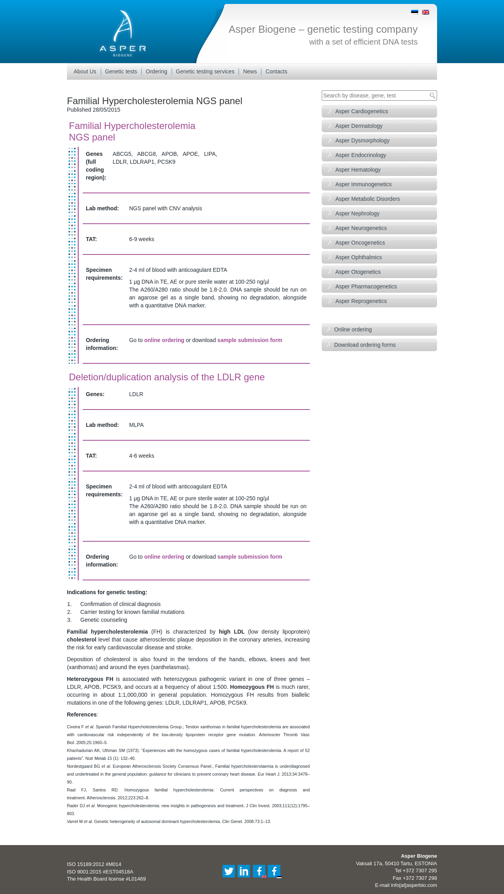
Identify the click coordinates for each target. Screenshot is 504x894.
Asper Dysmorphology (362, 140)
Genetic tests (121, 71)
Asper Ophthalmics (358, 257)
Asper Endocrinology (360, 155)
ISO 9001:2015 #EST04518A (100, 872)
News (250, 71)
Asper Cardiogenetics (361, 111)
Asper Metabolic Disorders (367, 199)
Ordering (156, 71)
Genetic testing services (205, 71)
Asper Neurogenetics (361, 228)
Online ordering (353, 329)
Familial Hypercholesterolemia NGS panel (155, 100)
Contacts (276, 71)
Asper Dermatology (359, 126)
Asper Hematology (358, 169)
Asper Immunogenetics (363, 184)
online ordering (164, 340)
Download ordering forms (365, 345)
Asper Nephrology (357, 213)
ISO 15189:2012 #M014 (94, 864)
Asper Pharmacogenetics (366, 286)
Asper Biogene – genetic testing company (323, 29)
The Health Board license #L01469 (106, 879)
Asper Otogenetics (358, 272)
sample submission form (249, 340)
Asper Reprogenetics (361, 301)
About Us (85, 71)
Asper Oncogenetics (360, 242)
